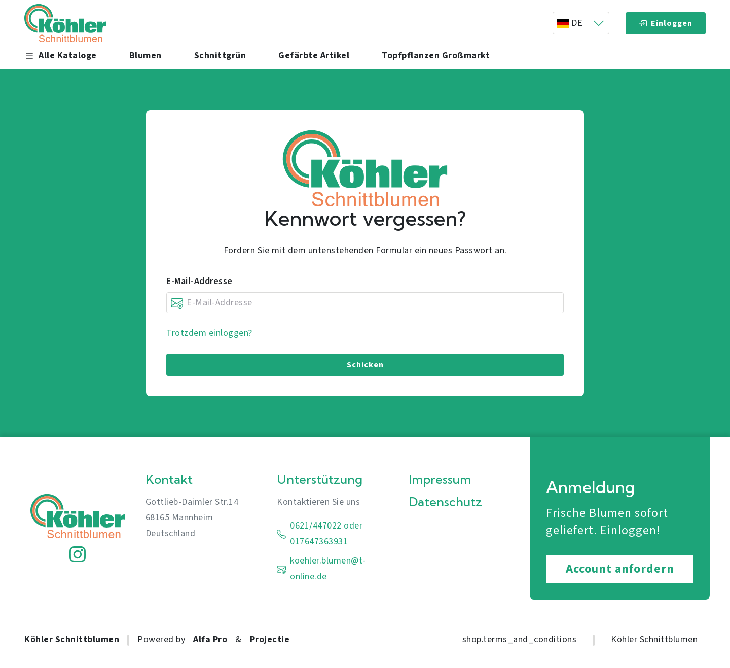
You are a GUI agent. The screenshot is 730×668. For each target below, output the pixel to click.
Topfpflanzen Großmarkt (436, 55)
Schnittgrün (220, 55)
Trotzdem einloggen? (209, 333)
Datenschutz (445, 502)
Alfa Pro (210, 639)
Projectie (270, 639)
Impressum (440, 479)
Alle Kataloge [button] (60, 55)
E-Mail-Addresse (199, 281)
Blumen (145, 55)
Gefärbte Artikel (313, 55)
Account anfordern (620, 569)
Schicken (365, 364)
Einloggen (665, 23)
